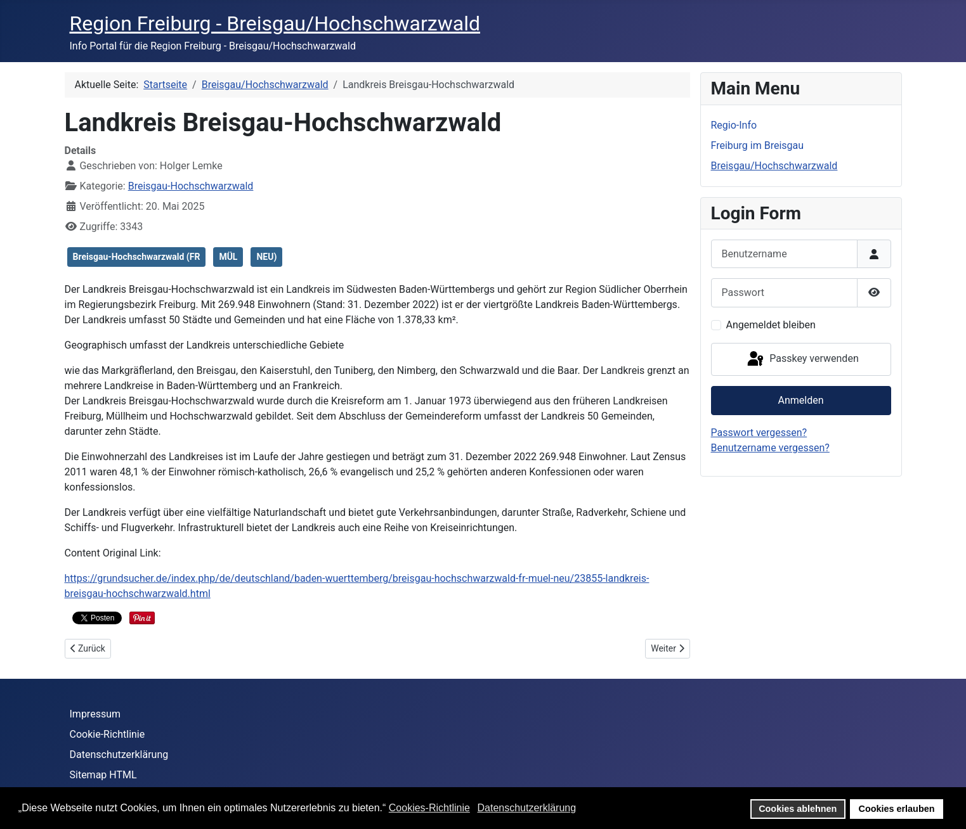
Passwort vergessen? (759, 433)
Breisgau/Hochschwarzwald (774, 166)
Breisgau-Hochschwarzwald (191, 186)
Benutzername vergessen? (770, 448)
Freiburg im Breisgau (757, 145)
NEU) (266, 257)
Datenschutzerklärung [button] (526, 807)
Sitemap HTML (103, 775)
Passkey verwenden (801, 359)
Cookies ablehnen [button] (798, 809)
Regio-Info (734, 125)
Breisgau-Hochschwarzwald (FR (136, 257)
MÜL (228, 257)
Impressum (95, 714)
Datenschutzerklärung (119, 755)
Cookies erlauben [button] (897, 809)
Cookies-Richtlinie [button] (429, 807)
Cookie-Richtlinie (107, 734)
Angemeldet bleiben (771, 325)
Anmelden (800, 400)
